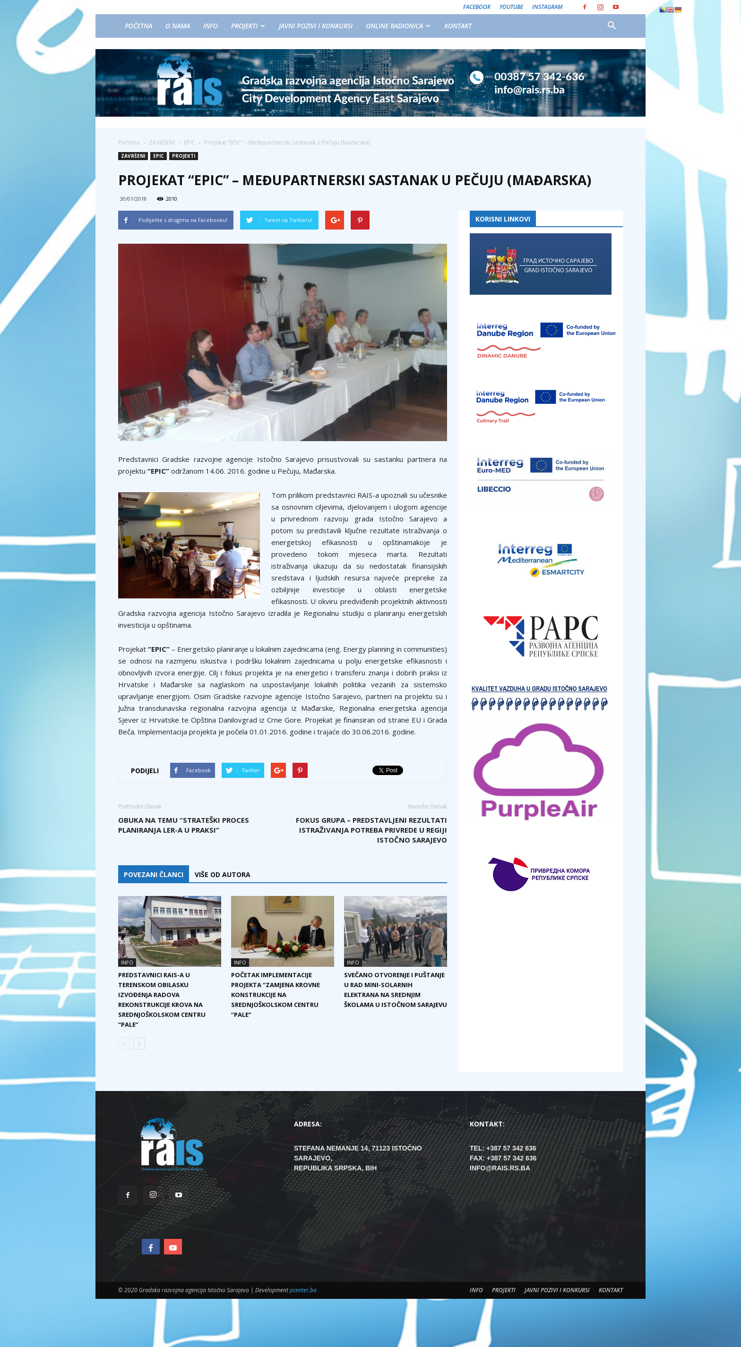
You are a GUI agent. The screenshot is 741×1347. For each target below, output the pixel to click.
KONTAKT (458, 25)
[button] (611, 26)
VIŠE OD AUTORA (222, 874)
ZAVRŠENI (133, 156)
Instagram (547, 7)
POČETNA (138, 25)
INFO (210, 25)
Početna (129, 142)
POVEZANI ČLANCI (153, 874)
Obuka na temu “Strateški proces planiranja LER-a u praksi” (183, 825)
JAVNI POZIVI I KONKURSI (316, 25)
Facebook (477, 7)
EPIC (158, 156)
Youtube (511, 7)
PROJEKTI (248, 25)
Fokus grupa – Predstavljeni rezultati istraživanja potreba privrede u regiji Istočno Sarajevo (371, 829)
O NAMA (177, 25)
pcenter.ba (303, 1290)
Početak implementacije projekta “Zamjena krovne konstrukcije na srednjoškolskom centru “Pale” (275, 995)
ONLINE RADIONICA (398, 25)
